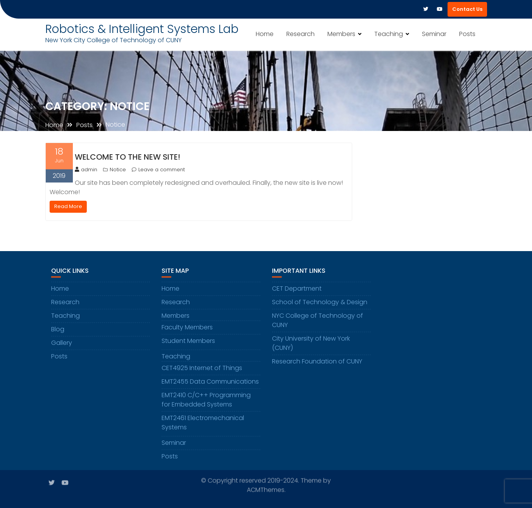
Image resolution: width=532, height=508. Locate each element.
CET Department (297, 289)
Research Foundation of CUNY (317, 362)
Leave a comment (161, 169)
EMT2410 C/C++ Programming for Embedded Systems (206, 400)
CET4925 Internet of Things (202, 368)
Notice (118, 169)
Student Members (188, 341)
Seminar (434, 33)
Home (265, 33)
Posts (467, 33)
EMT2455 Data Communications (210, 382)
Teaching (388, 33)
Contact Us (467, 9)
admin (86, 169)
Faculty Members (187, 328)
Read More (68, 206)
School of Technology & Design (319, 302)
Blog (57, 329)
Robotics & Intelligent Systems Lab (142, 29)
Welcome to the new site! (127, 157)
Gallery (61, 343)
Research (300, 33)
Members (341, 33)
